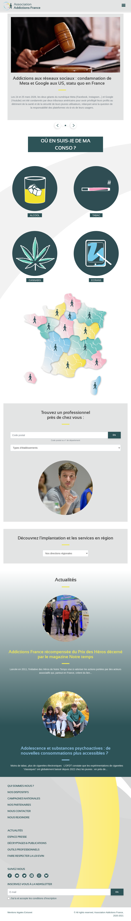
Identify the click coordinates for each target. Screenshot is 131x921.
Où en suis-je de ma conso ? (65, 144)
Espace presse (17, 836)
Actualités (15, 830)
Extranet (28, 912)
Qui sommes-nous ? (21, 785)
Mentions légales (16, 912)
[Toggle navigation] (123, 6)
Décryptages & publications (27, 843)
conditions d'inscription (44, 898)
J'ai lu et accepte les (34, 898)
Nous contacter (19, 811)
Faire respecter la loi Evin (26, 855)
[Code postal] (59, 435)
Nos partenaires (19, 804)
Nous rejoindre (19, 817)
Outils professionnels (23, 849)
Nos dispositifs (18, 792)
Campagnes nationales (24, 798)
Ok (114, 435)
